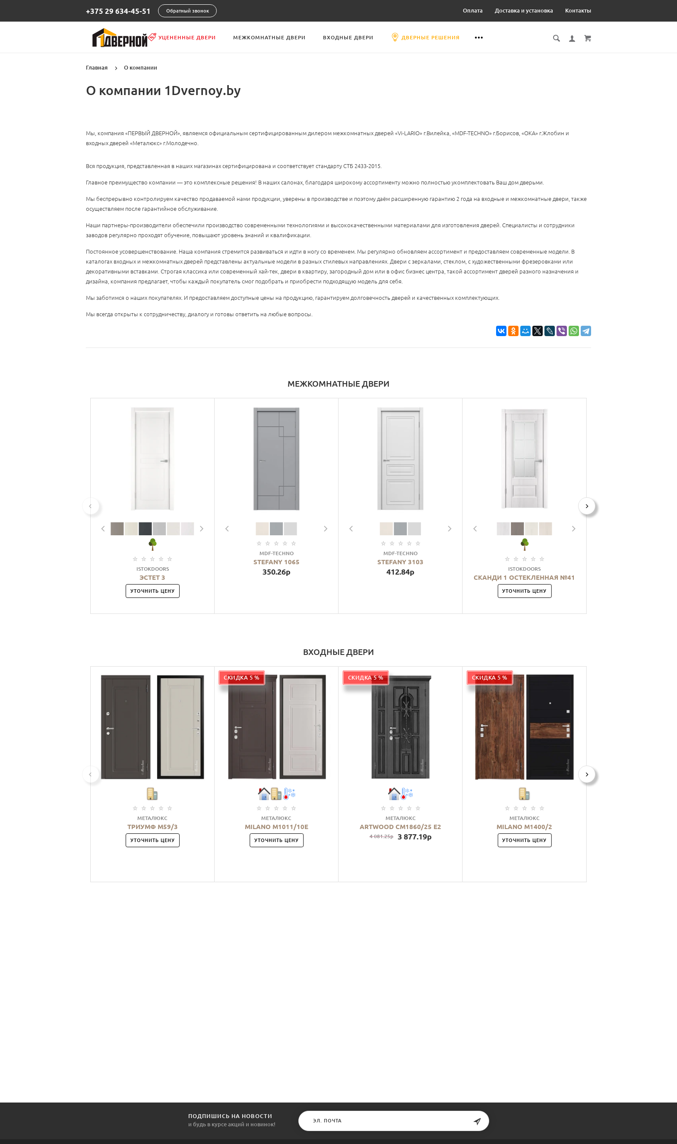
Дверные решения (468, 37)
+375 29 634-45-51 (118, 11)
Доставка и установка (524, 10)
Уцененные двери (224, 37)
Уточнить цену (152, 590)
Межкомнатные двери (312, 37)
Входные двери (391, 37)
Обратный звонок (187, 10)
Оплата (473, 10)
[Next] (586, 505)
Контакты (578, 10)
